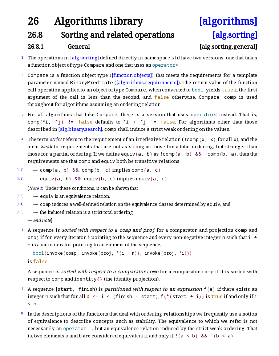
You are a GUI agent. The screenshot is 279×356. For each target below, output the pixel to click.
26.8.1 (36, 47)
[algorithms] (228, 21)
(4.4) (20, 204)
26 (33, 21)
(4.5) (20, 212)
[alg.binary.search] (80, 129)
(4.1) (20, 169)
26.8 (35, 35)
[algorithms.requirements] (147, 82)
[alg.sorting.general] (228, 47)
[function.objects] (132, 75)
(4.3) (20, 195)
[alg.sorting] (235, 35)
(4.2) (20, 178)
